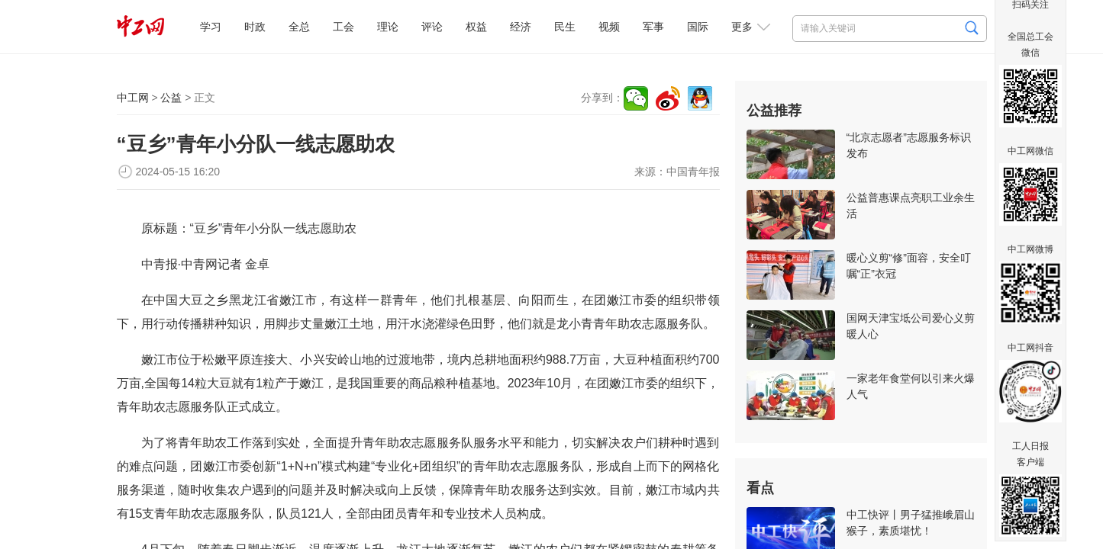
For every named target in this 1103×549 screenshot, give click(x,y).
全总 (299, 27)
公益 (171, 98)
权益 (476, 27)
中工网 (133, 98)
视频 (609, 27)
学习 (210, 27)
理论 (387, 27)
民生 (565, 27)
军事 (653, 27)
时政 (255, 27)
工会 (343, 27)
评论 (432, 27)
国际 (697, 27)
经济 (520, 27)
